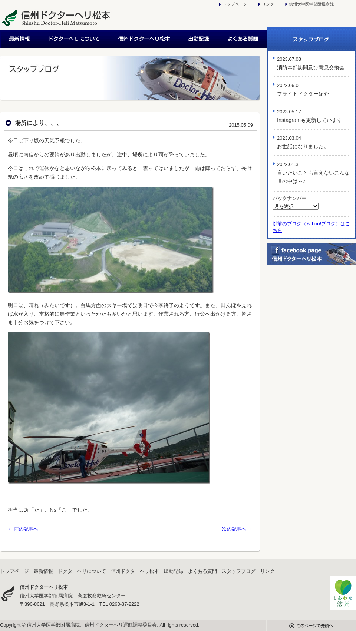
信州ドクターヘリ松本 (144, 39)
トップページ (234, 4)
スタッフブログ (311, 39)
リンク (268, 4)
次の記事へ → (237, 529)
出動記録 (198, 39)
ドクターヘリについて (74, 39)
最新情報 (19, 39)
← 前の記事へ (23, 529)
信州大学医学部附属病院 (311, 4)
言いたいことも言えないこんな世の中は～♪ (313, 173)
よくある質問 (242, 39)
